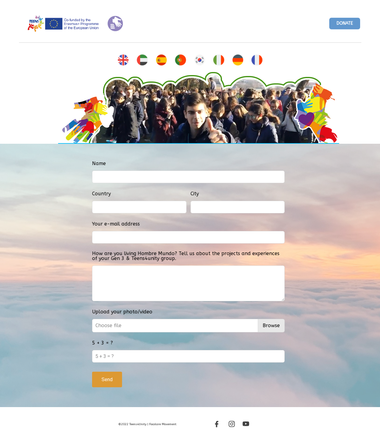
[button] (344, 25)
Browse (295, 325)
